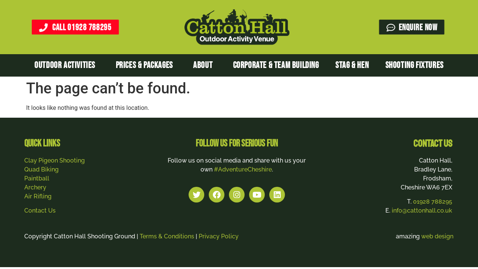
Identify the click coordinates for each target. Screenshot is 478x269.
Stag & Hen (352, 65)
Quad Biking (41, 169)
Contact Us (40, 210)
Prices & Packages (146, 65)
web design (437, 236)
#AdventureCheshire (243, 169)
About (204, 65)
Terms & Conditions (167, 236)
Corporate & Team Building (276, 65)
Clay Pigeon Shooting (54, 160)
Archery (35, 187)
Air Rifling (38, 196)
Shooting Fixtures (414, 65)
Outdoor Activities (66, 65)
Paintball (36, 178)
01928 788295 (432, 201)
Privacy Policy (219, 236)
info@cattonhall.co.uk (422, 210)
